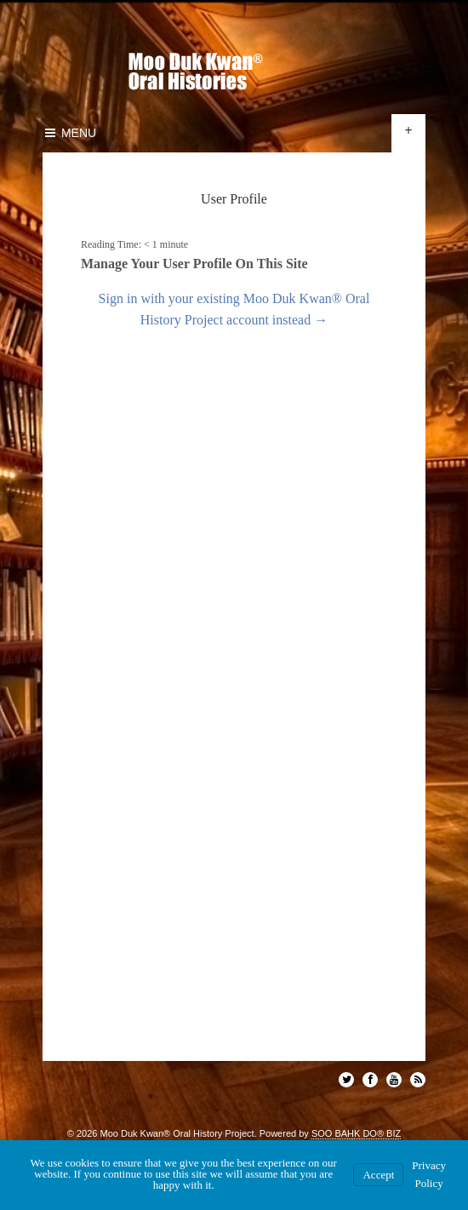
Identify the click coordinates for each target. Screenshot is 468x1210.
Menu (69, 133)
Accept (378, 1174)
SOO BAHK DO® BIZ (356, 1133)
